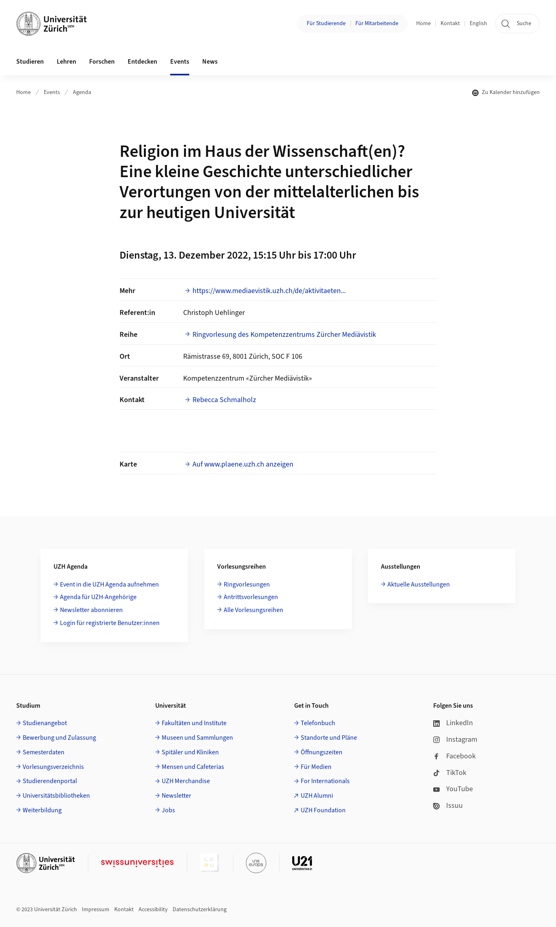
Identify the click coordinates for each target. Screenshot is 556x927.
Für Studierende (326, 23)
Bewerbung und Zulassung (59, 737)
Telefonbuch (318, 723)
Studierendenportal (50, 781)
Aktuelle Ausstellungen (418, 584)
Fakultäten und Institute (194, 723)
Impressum (95, 910)
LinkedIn (453, 723)
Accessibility (153, 910)
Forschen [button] (102, 61)
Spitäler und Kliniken (190, 752)
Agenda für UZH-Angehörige (98, 597)
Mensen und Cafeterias (193, 766)
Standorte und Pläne (329, 737)
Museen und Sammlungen (197, 737)
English (478, 23)
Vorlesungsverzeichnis (53, 766)
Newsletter (176, 795)
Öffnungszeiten (321, 752)
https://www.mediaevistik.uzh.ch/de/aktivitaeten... (269, 291)
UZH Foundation (323, 810)
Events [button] (179, 61)
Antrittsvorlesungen (251, 597)
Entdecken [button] (142, 61)
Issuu (448, 806)
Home (423, 23)
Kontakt (450, 23)
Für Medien (316, 766)
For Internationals (325, 781)
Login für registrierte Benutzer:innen (110, 623)
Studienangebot (45, 723)
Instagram (455, 739)
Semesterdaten (43, 752)
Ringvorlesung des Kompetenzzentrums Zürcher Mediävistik (284, 335)
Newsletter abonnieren (91, 610)
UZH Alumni (317, 795)
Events (52, 92)
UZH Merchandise (186, 781)
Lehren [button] (66, 61)
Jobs (168, 810)
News (210, 61)
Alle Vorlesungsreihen (253, 610)
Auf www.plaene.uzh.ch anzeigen (242, 464)
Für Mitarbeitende (376, 23)
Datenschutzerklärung (200, 910)
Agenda (82, 92)
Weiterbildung (42, 810)
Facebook (454, 756)
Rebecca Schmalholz (224, 400)
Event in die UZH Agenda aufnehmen (109, 584)
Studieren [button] (30, 61)
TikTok (449, 773)
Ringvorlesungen (247, 584)
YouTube (453, 789)
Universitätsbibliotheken (56, 795)
